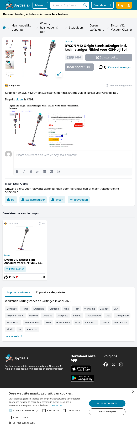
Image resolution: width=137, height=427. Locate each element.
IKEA (108, 315)
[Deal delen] (102, 5)
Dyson (7, 255)
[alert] (68, 407)
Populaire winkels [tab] (18, 292)
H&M (76, 308)
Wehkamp (89, 308)
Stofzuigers (76, 27)
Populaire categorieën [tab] (50, 292)
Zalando (104, 308)
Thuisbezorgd (93, 315)
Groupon (54, 308)
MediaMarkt (13, 322)
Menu (40, 5)
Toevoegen (78, 200)
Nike (66, 308)
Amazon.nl (38, 308)
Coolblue (47, 315)
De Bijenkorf (122, 315)
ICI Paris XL (91, 322)
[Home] (4, 27)
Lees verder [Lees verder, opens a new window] (56, 405)
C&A (116, 308)
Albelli (10, 329)
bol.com (69, 41)
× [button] (133, 392)
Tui (19, 329)
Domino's (12, 308)
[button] (47, 422)
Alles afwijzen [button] (107, 411)
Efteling (77, 315)
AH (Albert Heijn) (15, 315)
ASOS (48, 322)
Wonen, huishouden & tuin (49, 27)
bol (11, 200)
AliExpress (62, 315)
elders (19, 99)
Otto (77, 322)
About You (32, 329)
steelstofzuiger (33, 200)
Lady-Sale (14, 85)
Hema (25, 308)
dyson (57, 200)
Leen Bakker (120, 322)
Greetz (105, 322)
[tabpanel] (68, 318)
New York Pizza (32, 322)
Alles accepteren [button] (107, 403)
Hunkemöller (63, 322)
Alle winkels (14, 336)
